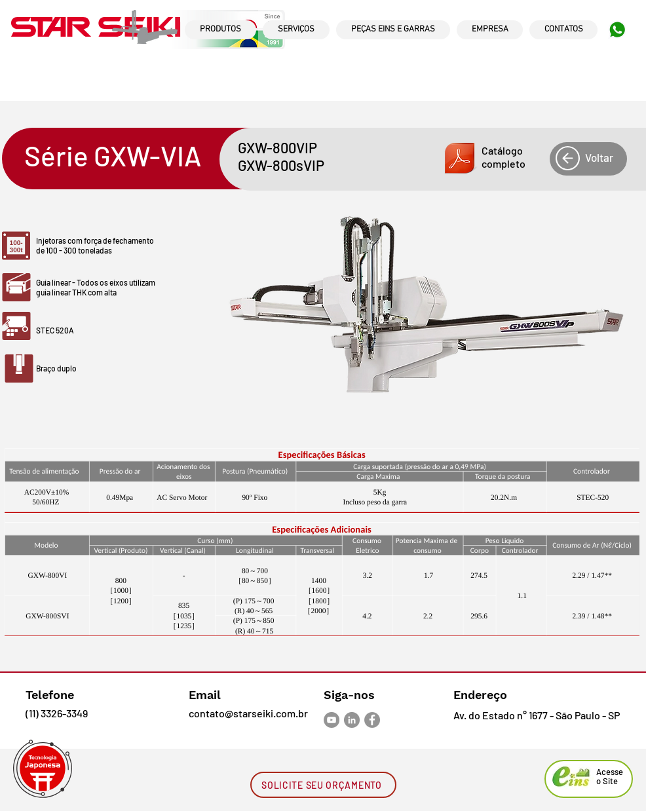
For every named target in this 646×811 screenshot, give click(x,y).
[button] (485, 158)
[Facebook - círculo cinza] (372, 720)
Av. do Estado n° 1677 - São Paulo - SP (536, 715)
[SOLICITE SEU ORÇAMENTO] (323, 785)
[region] (220, 42)
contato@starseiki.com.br (248, 713)
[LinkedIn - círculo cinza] (352, 720)
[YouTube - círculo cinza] (331, 720)
